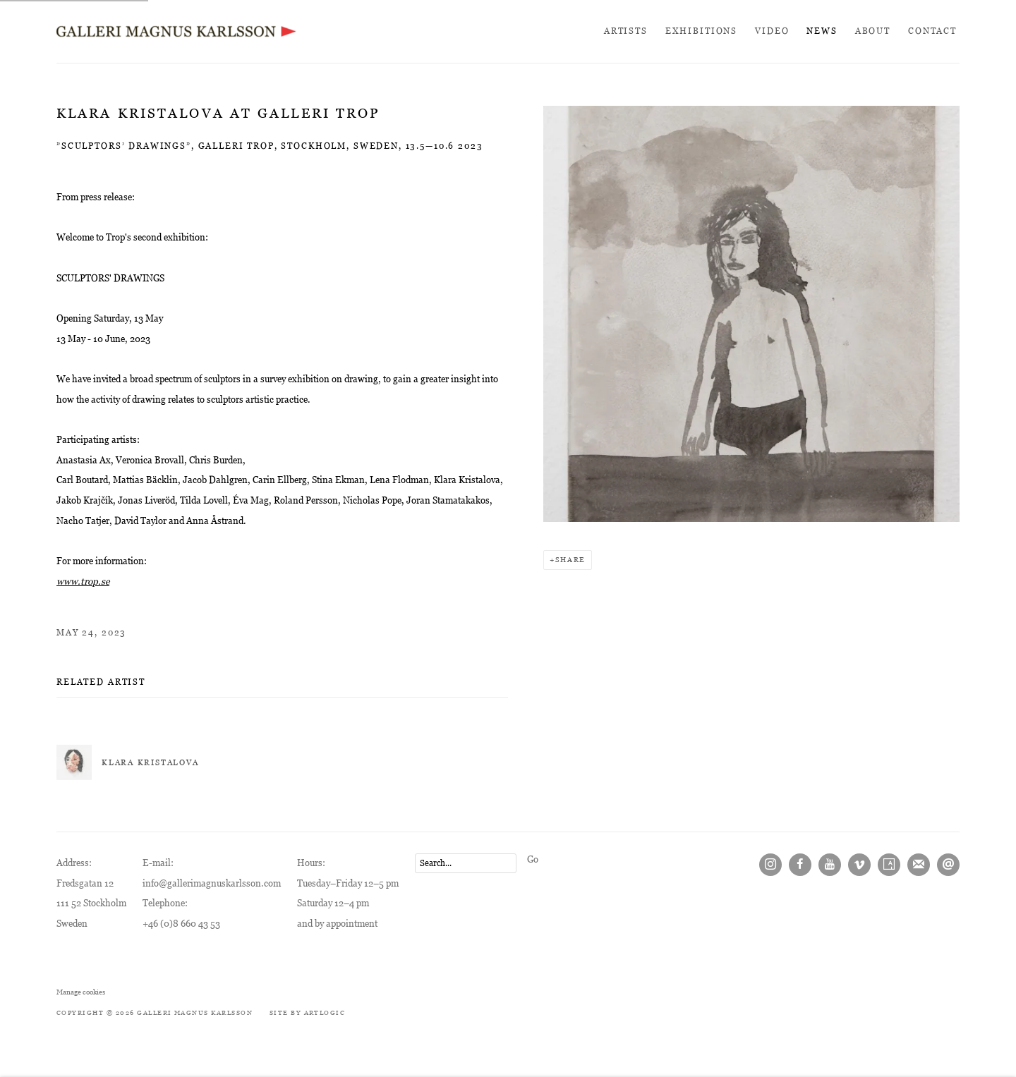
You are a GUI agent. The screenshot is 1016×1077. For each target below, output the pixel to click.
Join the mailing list (918, 864)
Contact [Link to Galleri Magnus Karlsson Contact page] (932, 31)
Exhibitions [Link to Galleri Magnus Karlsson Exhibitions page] (701, 31)
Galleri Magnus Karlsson (176, 31)
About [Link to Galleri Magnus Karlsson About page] (872, 31)
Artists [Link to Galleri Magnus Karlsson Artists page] (626, 31)
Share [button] (570, 560)
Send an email (948, 864)
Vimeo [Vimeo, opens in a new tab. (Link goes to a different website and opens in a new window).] (859, 864)
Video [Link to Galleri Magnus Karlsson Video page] (772, 31)
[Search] (465, 863)
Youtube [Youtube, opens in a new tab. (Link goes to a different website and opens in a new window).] (829, 864)
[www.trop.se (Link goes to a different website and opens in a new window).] (82, 581)
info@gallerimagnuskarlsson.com (212, 883)
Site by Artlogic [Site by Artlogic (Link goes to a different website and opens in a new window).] (308, 1012)
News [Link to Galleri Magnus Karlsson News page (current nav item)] (821, 31)
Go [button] (532, 859)
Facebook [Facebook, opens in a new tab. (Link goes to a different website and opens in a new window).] (800, 864)
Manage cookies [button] (80, 992)
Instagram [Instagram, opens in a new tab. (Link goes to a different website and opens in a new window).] (770, 864)
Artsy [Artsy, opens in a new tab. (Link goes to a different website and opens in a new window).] (889, 864)
